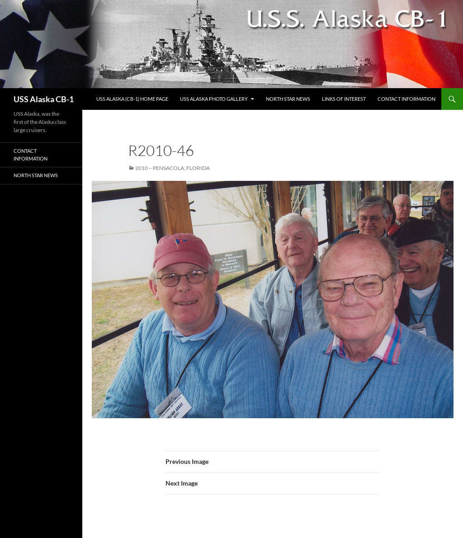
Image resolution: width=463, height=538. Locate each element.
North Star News (288, 99)
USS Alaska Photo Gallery (214, 99)
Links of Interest (344, 99)
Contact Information (406, 99)
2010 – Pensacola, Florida (172, 168)
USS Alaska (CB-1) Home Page (132, 99)
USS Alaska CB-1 (44, 99)
